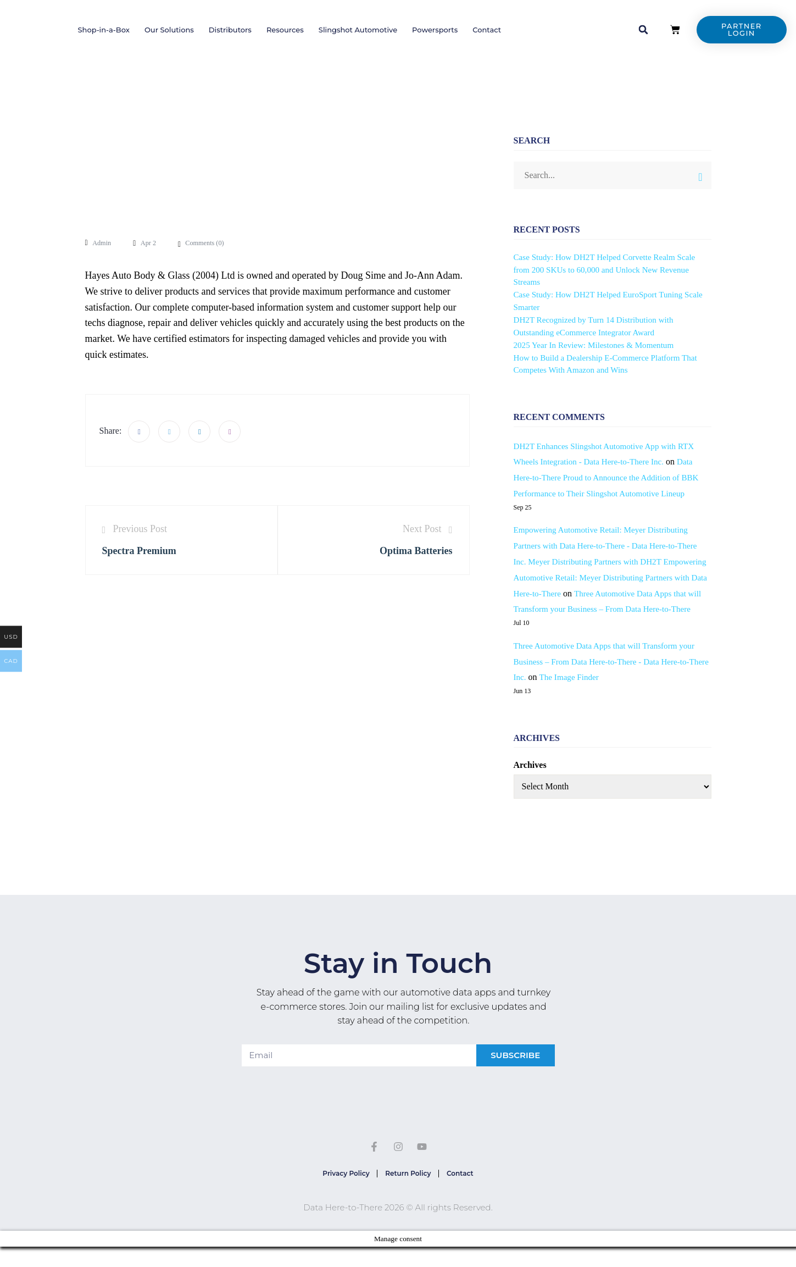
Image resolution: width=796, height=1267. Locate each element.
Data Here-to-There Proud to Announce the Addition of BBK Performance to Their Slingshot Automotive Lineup (612, 477)
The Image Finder (594, 693)
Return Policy (408, 1191)
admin (103, 243)
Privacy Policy (339, 1191)
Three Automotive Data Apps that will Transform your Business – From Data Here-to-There (611, 609)
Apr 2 (152, 243)
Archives (530, 780)
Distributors (230, 29)
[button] (643, 29)
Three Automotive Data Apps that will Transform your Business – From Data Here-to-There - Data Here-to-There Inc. (609, 677)
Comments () (211, 243)
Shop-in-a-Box (103, 29)
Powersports (435, 29)
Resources (285, 29)
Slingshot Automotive (358, 29)
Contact (486, 29)
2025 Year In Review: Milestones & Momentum (598, 345)
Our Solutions (169, 29)
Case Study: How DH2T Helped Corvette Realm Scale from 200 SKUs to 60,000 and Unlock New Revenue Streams (610, 269)
